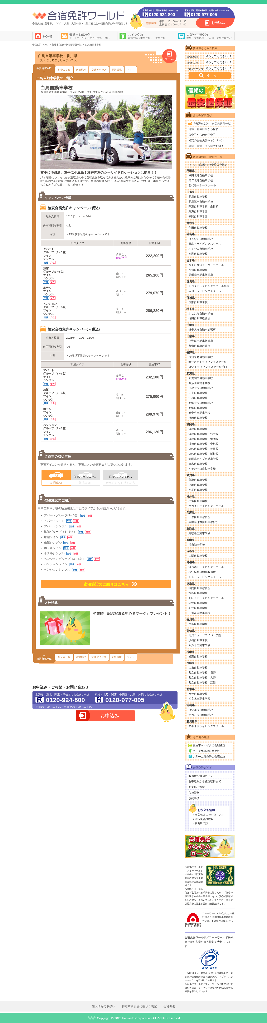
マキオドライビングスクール (206, 726)
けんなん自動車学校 (201, 238)
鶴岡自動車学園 (198, 216)
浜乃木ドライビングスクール (206, 566)
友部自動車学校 (198, 302)
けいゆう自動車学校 (201, 709)
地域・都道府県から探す (203, 129)
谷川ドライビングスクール (205, 291)
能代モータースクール (202, 185)
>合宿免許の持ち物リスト (208, 814)
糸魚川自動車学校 (199, 383)
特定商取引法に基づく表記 (139, 1006)
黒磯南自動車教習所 (201, 274)
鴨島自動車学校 (198, 593)
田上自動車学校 (198, 392)
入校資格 (194, 792)
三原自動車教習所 (199, 517)
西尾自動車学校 (198, 489)
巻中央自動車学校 (199, 412)
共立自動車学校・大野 (202, 677)
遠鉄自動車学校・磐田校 (203, 448)
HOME (47, 36)
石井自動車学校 (198, 608)
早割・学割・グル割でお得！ (206, 146)
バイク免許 (146, 36)
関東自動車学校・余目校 (203, 206)
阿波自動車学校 (198, 603)
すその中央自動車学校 (202, 468)
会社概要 (169, 1006)
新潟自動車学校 (198, 407)
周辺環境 (117, 69)
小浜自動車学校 (198, 501)
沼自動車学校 (197, 544)
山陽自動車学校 (198, 555)
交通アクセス (98, 69)
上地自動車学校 (198, 484)
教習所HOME (44, 68)
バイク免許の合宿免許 (206, 751)
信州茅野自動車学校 (201, 357)
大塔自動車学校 (198, 667)
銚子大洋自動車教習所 (202, 329)
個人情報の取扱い (103, 1006)
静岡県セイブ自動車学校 (203, 458)
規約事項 (194, 798)
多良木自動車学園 (199, 698)
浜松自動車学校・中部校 (203, 443)
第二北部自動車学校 (201, 180)
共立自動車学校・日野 (202, 672)
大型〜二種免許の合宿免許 (209, 756)
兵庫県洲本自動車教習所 (203, 522)
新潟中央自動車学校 (201, 402)
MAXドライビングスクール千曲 (208, 366)
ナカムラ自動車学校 (201, 714)
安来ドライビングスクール (205, 576)
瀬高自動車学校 (198, 656)
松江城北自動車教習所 (202, 571)
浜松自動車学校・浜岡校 (203, 439)
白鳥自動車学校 (198, 624)
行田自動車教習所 (199, 318)
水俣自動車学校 (198, 693)
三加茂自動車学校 (199, 613)
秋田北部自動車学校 (201, 175)
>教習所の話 (200, 823)
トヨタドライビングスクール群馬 (209, 286)
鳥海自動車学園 (198, 211)
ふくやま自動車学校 (201, 248)
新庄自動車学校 (198, 196)
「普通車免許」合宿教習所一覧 (212, 123)
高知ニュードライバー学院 (205, 635)
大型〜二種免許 (209, 36)
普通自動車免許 (90, 36)
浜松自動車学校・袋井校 (203, 434)
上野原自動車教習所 (201, 340)
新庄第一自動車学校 (201, 201)
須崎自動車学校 (198, 640)
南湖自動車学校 (198, 253)
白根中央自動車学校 (201, 387)
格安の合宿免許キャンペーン (206, 140)
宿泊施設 (81, 69)
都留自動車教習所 (199, 345)
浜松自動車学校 (198, 429)
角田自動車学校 (198, 227)
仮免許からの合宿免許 (202, 134)
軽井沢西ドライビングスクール (208, 361)
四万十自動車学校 (199, 645)
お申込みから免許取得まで (205, 781)
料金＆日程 (64, 69)
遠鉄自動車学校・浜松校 (203, 453)
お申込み (218, 23)
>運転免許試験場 (203, 819)
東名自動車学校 (198, 463)
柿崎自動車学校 (198, 417)
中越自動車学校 (198, 397)
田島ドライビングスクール (205, 243)
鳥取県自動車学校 (199, 533)
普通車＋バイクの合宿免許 (209, 745)
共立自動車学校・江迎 (202, 682)
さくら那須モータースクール (206, 265)
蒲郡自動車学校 (198, 479)
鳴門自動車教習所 (199, 588)
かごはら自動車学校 (201, 313)
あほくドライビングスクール (206, 598)
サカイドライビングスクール (206, 505)
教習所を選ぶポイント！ (203, 776)
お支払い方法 (197, 787)
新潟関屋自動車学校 (201, 378)
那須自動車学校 (198, 270)
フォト (130, 69)
